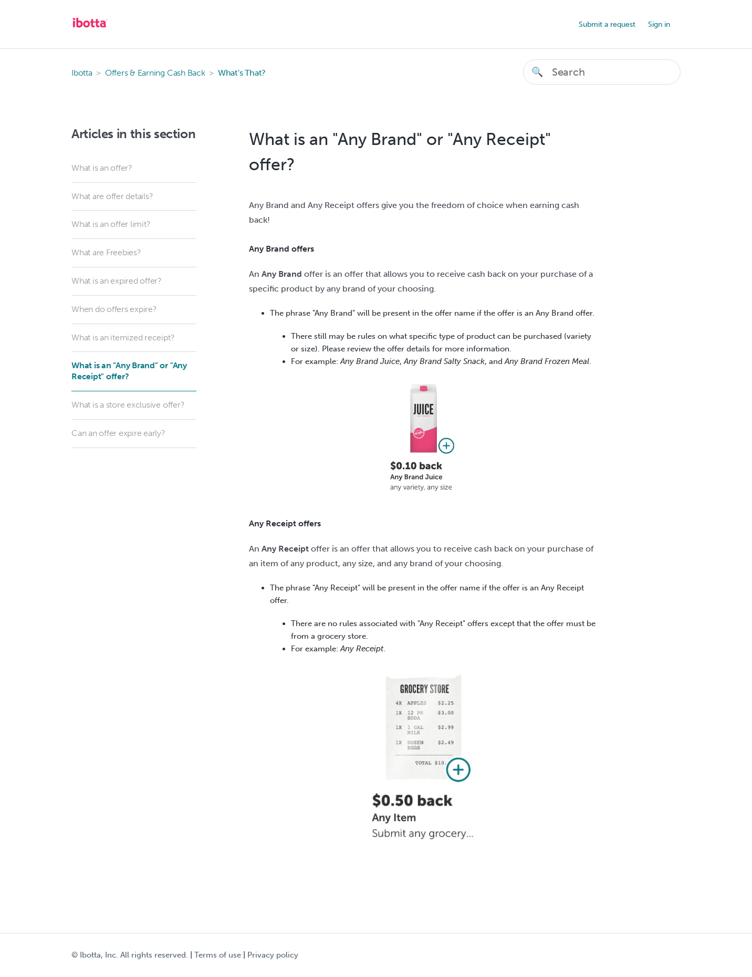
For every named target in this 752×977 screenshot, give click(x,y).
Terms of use (217, 955)
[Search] (602, 72)
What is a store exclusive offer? (127, 405)
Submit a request (607, 24)
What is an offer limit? (110, 224)
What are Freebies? (106, 252)
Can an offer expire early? (118, 433)
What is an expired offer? (116, 281)
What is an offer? (101, 168)
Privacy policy (272, 955)
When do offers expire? (114, 309)
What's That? (242, 73)
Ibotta (81, 73)
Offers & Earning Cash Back (155, 73)
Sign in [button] (659, 24)
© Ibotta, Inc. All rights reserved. (129, 955)
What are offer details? (112, 196)
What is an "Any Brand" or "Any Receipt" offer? (129, 370)
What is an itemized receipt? (122, 337)
